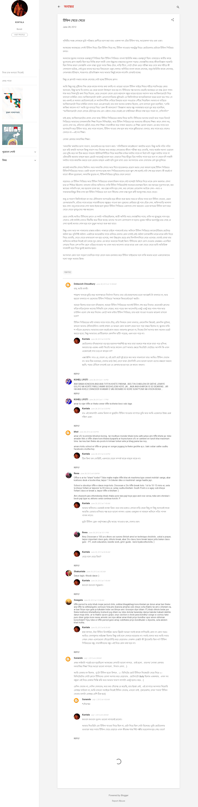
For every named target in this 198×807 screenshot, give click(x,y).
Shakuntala (79, 571)
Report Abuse (118, 801)
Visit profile (19, 35)
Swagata (78, 600)
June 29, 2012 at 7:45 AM (100, 503)
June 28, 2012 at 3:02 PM (100, 339)
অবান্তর (69, 7)
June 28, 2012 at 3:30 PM (89, 432)
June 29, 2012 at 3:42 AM (96, 572)
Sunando (78, 658)
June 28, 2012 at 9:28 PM (90, 473)
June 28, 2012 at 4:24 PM (100, 454)
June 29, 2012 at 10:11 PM (99, 533)
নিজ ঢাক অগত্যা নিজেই (13, 72)
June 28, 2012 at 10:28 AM (106, 284)
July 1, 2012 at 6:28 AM (99, 715)
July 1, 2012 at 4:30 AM (101, 699)
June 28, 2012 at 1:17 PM (98, 400)
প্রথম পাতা (7, 81)
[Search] (178, 7)
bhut (76, 431)
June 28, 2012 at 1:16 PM (98, 380)
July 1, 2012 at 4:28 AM (92, 658)
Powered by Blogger (118, 795)
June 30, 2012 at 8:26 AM (100, 552)
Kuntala (86, 339)
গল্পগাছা (67, 272)
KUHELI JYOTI (81, 379)
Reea (76, 473)
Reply (76, 374)
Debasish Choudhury (84, 284)
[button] (172, 20)
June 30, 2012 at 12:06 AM (94, 600)
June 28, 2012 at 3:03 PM (100, 409)
